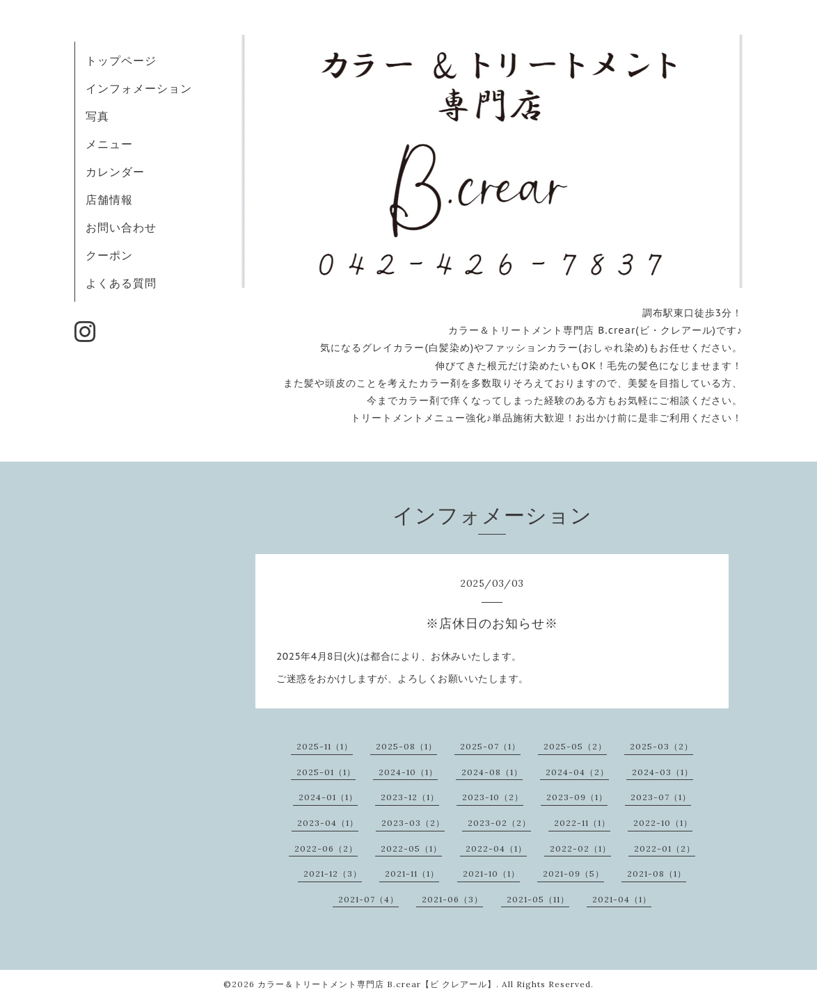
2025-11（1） (324, 746)
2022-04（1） (496, 848)
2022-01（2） (664, 848)
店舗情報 (109, 199)
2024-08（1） (492, 772)
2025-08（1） (406, 746)
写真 (97, 116)
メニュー (109, 144)
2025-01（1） (326, 772)
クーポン (109, 255)
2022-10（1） (662, 823)
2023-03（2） (413, 823)
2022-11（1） (582, 823)
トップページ (121, 60)
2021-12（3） (332, 873)
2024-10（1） (408, 772)
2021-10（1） (491, 873)
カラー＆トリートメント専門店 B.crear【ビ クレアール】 (376, 984)
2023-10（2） (492, 797)
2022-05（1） (411, 848)
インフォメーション (139, 88)
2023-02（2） (499, 823)
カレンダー (115, 172)
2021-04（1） (621, 899)
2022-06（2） (326, 848)
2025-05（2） (575, 746)
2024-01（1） (328, 797)
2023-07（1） (660, 797)
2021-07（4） (368, 899)
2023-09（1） (577, 797)
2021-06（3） (452, 899)
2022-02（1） (580, 848)
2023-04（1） (327, 823)
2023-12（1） (410, 797)
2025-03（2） (661, 746)
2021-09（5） (573, 873)
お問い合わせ (121, 227)
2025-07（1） (490, 746)
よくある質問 (121, 283)
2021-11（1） (412, 873)
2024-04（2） (577, 772)
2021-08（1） (656, 873)
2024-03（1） (662, 772)
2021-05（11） (538, 899)
